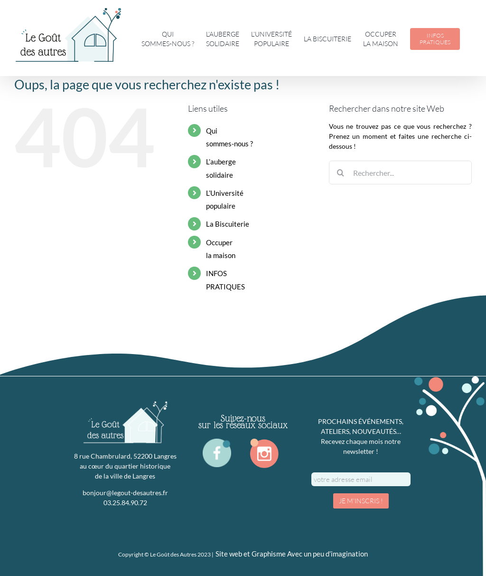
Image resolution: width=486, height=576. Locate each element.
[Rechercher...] (400, 172)
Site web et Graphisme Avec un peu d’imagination (291, 554)
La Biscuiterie (227, 224)
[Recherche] (341, 172)
